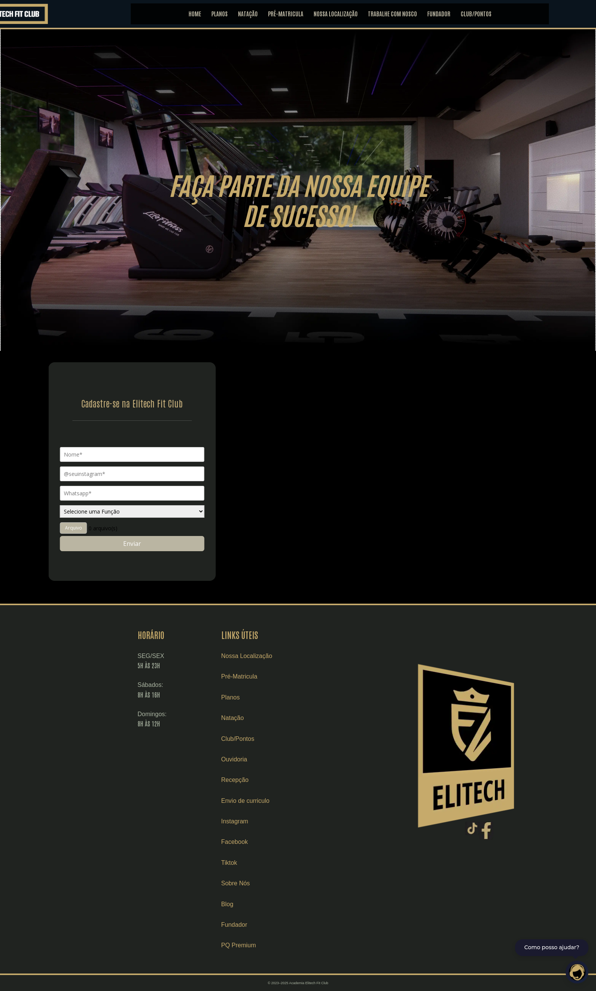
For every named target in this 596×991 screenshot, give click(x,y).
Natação (266, 718)
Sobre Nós (269, 883)
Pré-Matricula (273, 676)
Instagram (268, 821)
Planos (264, 697)
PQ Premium (272, 945)
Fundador (268, 924)
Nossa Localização (280, 656)
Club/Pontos (271, 739)
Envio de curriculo (279, 801)
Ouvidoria (268, 759)
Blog (261, 904)
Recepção (268, 780)
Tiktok (263, 862)
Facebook (268, 842)
